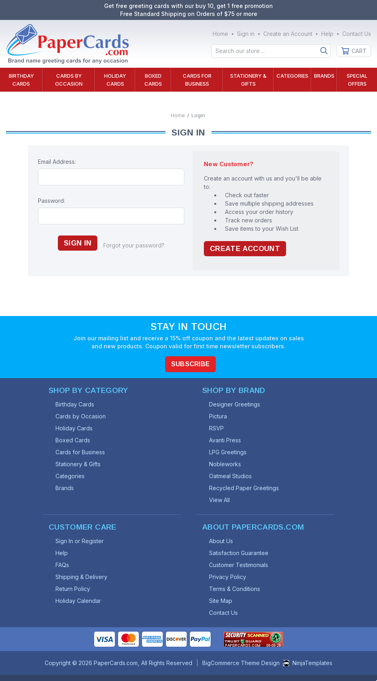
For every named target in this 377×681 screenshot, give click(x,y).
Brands (324, 76)
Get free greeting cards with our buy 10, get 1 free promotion (188, 5)
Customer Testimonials (238, 564)
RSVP (216, 428)
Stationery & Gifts (248, 80)
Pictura (218, 416)
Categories (292, 76)
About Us (221, 541)
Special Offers (357, 80)
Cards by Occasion (69, 80)
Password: (51, 200)
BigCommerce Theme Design (241, 662)
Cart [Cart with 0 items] (359, 50)
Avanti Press (225, 440)
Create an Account (287, 33)
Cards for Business (197, 80)
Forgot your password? (133, 245)
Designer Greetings (234, 404)
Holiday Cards (115, 80)
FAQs (62, 564)
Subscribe (190, 364)
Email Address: (57, 161)
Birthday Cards (21, 80)
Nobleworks (225, 464)
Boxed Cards (153, 80)
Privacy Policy (227, 576)
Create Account (245, 249)
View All (219, 500)
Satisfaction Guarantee (238, 553)
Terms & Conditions (234, 588)
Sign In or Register (79, 541)
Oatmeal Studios (230, 476)
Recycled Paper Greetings (244, 488)
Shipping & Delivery (81, 576)
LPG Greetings (228, 452)
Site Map (220, 600)
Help (327, 33)
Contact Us (356, 33)
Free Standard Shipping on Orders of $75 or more (188, 13)
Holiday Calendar (78, 600)
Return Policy (72, 588)
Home (220, 33)
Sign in (246, 33)
